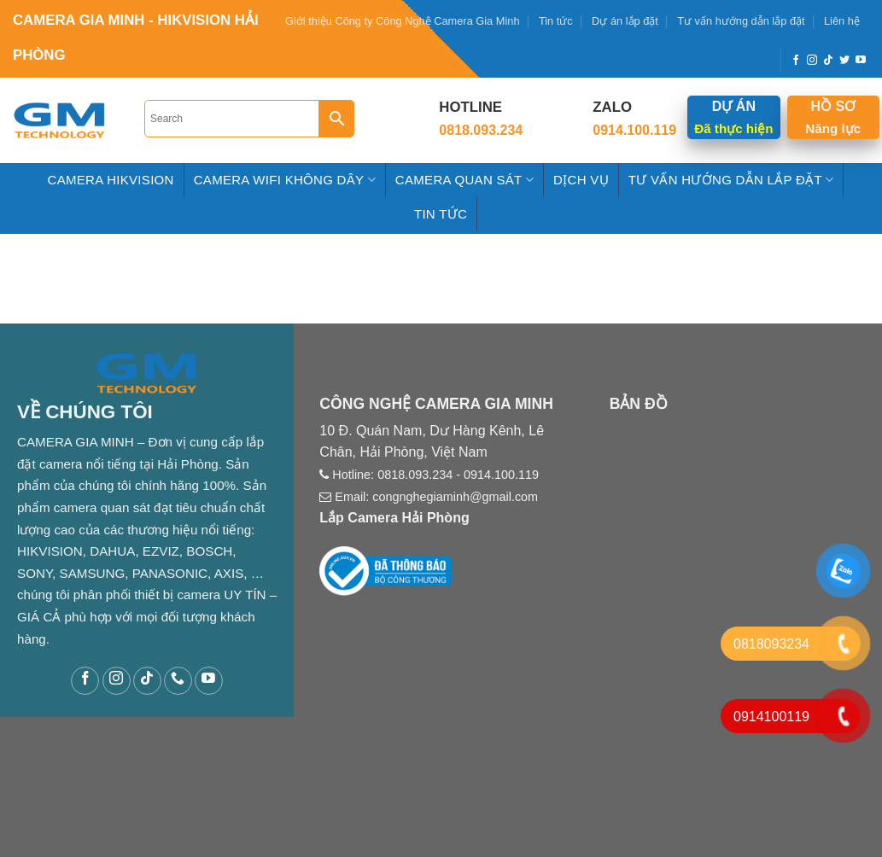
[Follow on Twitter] (844, 61)
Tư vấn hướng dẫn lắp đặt (740, 21)
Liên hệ (842, 21)
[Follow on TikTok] (828, 61)
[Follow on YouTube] (861, 61)
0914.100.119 (501, 474)
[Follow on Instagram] (812, 61)
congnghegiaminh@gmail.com (455, 497)
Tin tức (556, 21)
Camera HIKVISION (111, 179)
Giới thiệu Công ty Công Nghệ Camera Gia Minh (402, 21)
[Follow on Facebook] (796, 61)
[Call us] (178, 681)
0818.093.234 (415, 474)
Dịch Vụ (581, 179)
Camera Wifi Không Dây (285, 180)
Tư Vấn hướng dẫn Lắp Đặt (731, 180)
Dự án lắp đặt (625, 21)
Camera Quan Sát (464, 180)
